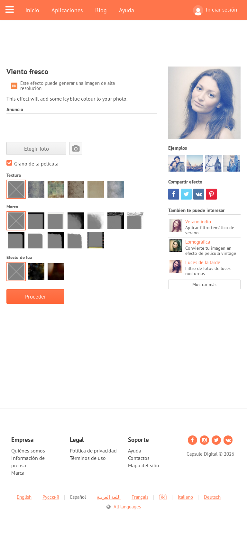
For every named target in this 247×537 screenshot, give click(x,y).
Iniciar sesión (215, 10)
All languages (127, 507)
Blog (101, 10)
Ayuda (126, 10)
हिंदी (163, 497)
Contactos (139, 458)
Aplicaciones (67, 10)
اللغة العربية (109, 497)
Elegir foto (36, 148)
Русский (50, 497)
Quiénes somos (28, 450)
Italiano (185, 497)
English (24, 497)
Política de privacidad (93, 450)
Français (140, 497)
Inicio (32, 10)
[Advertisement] (123, 47)
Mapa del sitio (143, 465)
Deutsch (212, 497)
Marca (17, 473)
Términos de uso (88, 458)
